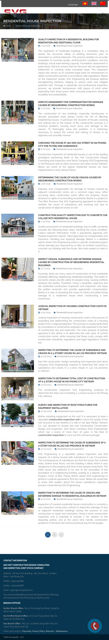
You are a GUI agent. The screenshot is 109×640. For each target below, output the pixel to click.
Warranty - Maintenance (57, 631)
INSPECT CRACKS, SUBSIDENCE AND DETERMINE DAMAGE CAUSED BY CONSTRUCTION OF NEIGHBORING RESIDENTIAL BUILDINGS (71, 262)
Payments (26, 631)
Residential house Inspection (69, 46)
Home (7, 26)
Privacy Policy (38, 631)
